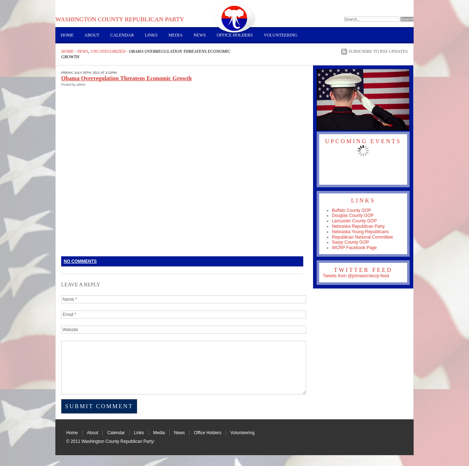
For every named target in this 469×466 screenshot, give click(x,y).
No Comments (80, 261)
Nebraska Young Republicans (360, 231)
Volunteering (280, 35)
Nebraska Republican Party (358, 226)
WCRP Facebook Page (354, 247)
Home (67, 35)
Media (175, 35)
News (200, 35)
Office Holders (235, 35)
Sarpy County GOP (350, 242)
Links (151, 35)
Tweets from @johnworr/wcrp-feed (356, 275)
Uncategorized (108, 51)
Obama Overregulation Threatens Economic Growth (126, 78)
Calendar (122, 35)
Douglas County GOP (352, 215)
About (91, 35)
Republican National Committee (362, 237)
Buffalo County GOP (351, 210)
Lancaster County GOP (354, 220)
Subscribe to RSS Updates (378, 51)
